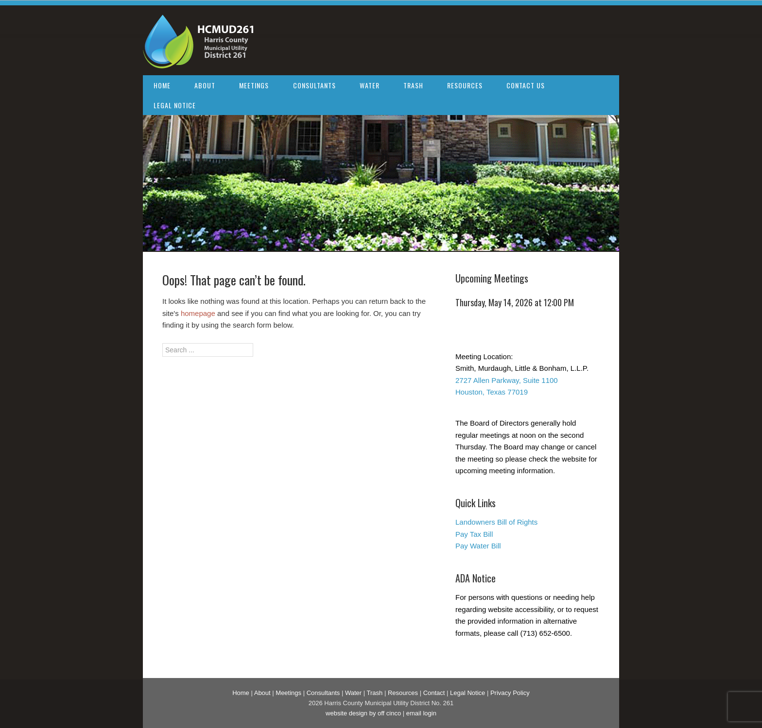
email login (421, 713)
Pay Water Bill (478, 546)
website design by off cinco (363, 713)
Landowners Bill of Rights (496, 522)
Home (162, 85)
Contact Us (525, 85)
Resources (465, 85)
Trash (413, 85)
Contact (434, 692)
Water (370, 85)
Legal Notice (175, 105)
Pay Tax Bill (474, 534)
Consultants (314, 85)
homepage (198, 313)
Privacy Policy (510, 692)
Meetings (254, 85)
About (204, 85)
